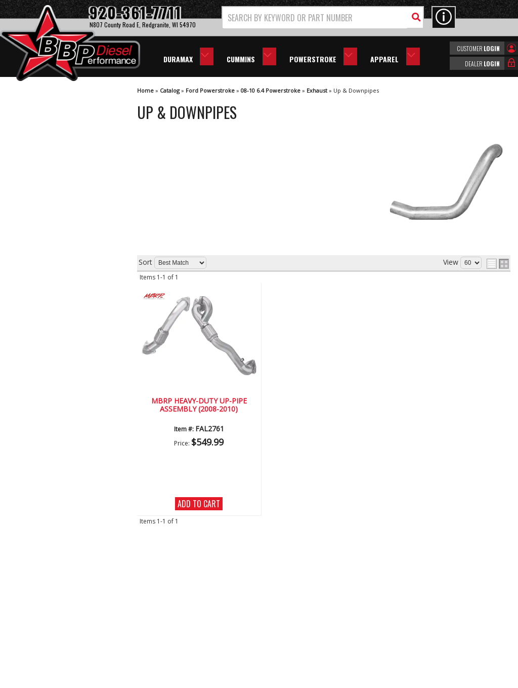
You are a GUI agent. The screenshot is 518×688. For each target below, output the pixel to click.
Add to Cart (199, 504)
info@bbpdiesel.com (297, 622)
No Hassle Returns (58, 340)
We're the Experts (56, 281)
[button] (323, 17)
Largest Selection (56, 310)
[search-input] (315, 17)
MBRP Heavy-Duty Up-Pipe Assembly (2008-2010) (199, 405)
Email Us (42, 395)
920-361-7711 (50, 416)
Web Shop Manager (349, 679)
